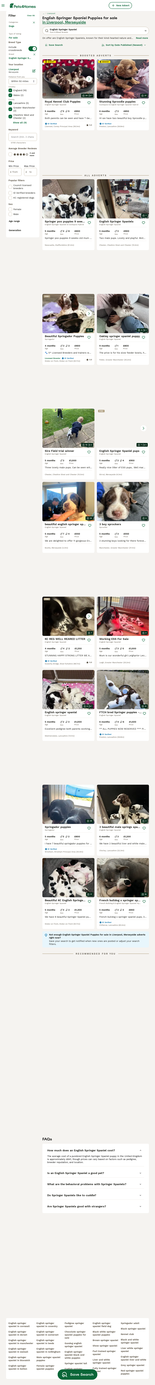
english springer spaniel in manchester (20, 1342)
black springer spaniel (133, 1328)
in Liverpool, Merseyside (64, 67)
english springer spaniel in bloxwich (19, 1359)
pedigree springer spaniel (74, 1325)
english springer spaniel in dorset (17, 1333)
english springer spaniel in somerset (47, 1333)
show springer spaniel (105, 1345)
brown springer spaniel (105, 1340)
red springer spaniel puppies (132, 1372)
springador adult (130, 1323)
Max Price (29, 298)
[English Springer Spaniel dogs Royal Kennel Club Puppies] (68, 124)
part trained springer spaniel (104, 1353)
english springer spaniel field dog (102, 1325)
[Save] (89, 148)
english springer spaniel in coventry (47, 1325)
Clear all (31, 61)
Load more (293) (20, 190)
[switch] (22, 113)
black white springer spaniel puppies (104, 1333)
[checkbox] (10, 136)
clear (32, 120)
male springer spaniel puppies (48, 1359)
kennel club (127, 1334)
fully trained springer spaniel (104, 1370)
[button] (68, 124)
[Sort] (124, 90)
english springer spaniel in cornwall (19, 1325)
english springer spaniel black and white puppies (74, 1354)
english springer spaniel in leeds (45, 1342)
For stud (15, 100)
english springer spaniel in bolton (17, 1367)
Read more (142, 83)
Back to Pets (14, 67)
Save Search (54, 90)
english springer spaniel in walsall (18, 1350)
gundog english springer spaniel (73, 1345)
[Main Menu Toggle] (3, 5)
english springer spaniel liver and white (133, 1358)
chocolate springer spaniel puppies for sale (75, 1334)
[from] (15, 304)
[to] (30, 304)
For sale (15, 86)
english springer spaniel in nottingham (48, 1350)
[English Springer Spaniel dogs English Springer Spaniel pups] (123, 390)
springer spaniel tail (76, 1363)
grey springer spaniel (132, 1365)
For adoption (18, 93)
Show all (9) (20, 255)
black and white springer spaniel (130, 1341)
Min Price (14, 298)
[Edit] (34, 203)
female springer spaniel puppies (45, 1367)
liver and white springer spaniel (101, 1361)
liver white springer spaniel (132, 1350)
